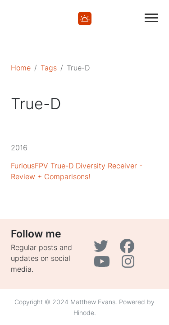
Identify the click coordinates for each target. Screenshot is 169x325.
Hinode (83, 312)
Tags (49, 67)
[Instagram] (129, 264)
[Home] (84, 17)
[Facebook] (128, 249)
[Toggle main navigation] (151, 18)
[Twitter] (103, 249)
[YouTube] (104, 264)
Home (21, 67)
